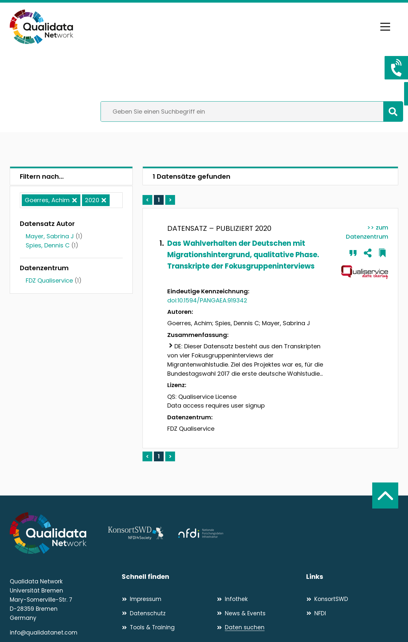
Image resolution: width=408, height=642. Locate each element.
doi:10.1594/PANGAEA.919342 (207, 300)
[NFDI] (352, 613)
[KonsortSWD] (352, 599)
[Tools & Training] (166, 627)
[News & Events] (261, 613)
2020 (92, 200)
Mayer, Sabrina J (50, 236)
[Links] (352, 577)
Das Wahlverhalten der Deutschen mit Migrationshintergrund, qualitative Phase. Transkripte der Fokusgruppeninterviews (243, 254)
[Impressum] (166, 599)
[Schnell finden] (214, 577)
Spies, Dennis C (48, 245)
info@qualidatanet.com (43, 632)
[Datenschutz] (166, 613)
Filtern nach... (42, 176)
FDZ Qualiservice (49, 280)
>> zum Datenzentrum (367, 232)
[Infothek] (261, 599)
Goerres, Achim (47, 200)
